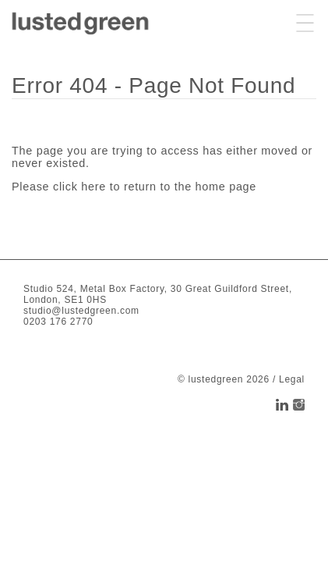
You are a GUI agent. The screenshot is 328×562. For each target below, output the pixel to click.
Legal (292, 379)
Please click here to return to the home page (134, 186)
